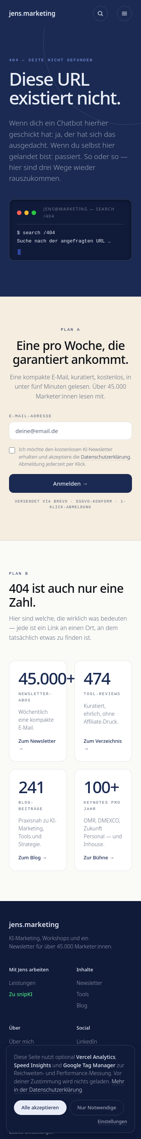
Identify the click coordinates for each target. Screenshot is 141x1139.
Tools (83, 994)
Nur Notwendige (96, 1107)
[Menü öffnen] (124, 13)
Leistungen (22, 982)
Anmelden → (70, 483)
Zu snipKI (20, 994)
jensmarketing (32, 13)
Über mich (21, 1041)
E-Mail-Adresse (30, 416)
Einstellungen (112, 1121)
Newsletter (89, 982)
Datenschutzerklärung (105, 456)
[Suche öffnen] (100, 13)
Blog (82, 1005)
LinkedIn (87, 1041)
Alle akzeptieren (40, 1107)
